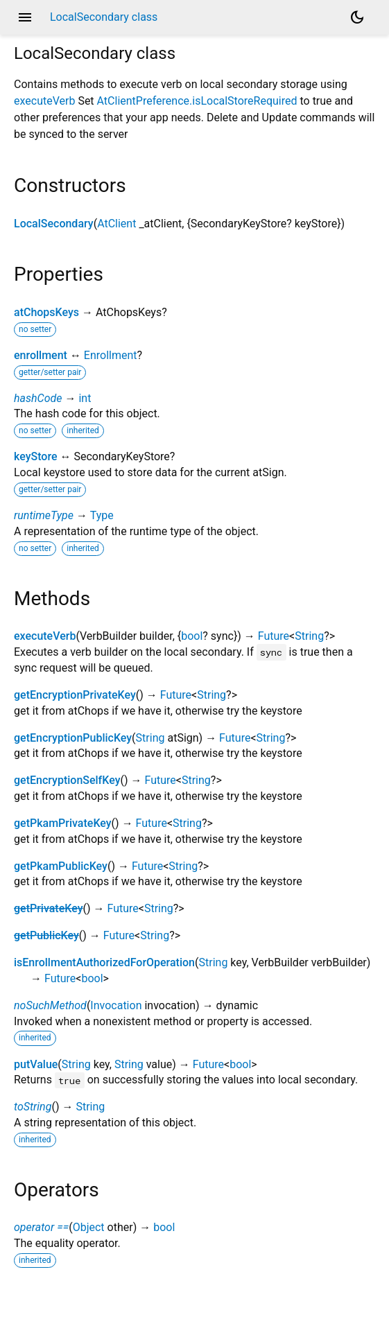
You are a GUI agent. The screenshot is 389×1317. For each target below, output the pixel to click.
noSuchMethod (50, 1005)
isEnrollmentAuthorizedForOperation (104, 962)
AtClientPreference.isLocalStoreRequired (197, 100)
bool (191, 636)
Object (89, 1227)
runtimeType (44, 515)
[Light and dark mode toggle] (357, 17)
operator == (41, 1227)
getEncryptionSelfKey (67, 780)
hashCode (38, 398)
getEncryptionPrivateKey (75, 694)
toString (32, 1106)
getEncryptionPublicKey (73, 737)
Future (273, 636)
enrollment (40, 355)
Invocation (115, 1005)
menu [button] (25, 17)
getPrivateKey (48, 908)
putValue (36, 1064)
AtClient (116, 223)
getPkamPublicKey (60, 866)
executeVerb (44, 100)
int (84, 398)
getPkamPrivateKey (63, 823)
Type (102, 515)
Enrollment (110, 355)
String (309, 636)
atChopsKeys (46, 312)
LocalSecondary (54, 223)
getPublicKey (46, 935)
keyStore (35, 456)
